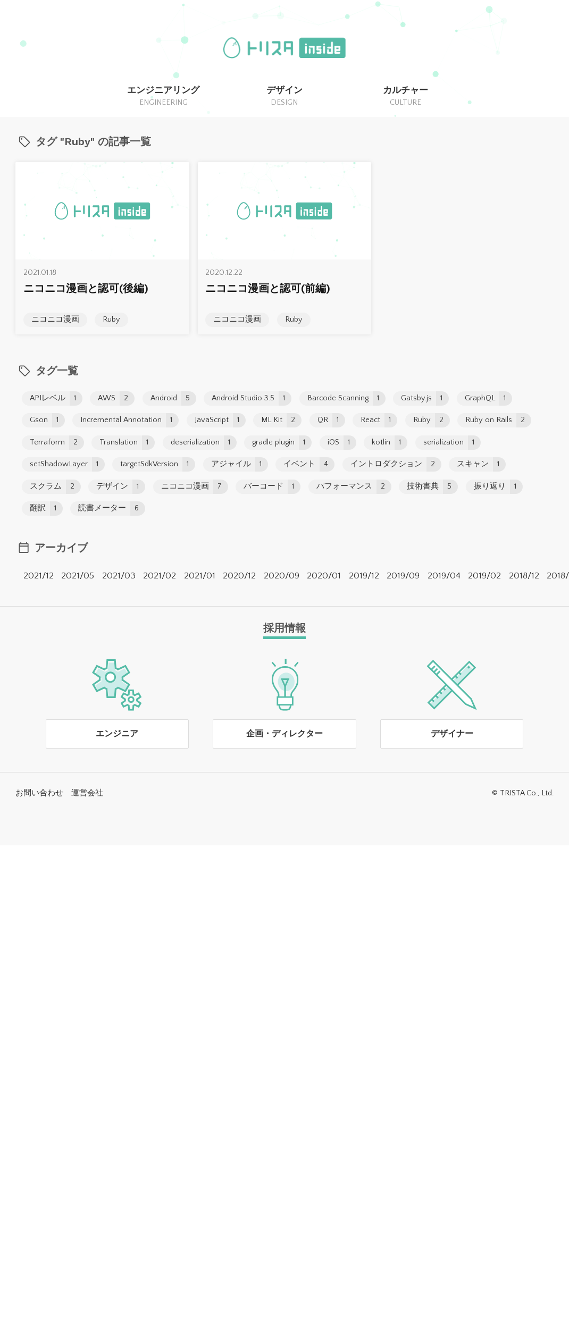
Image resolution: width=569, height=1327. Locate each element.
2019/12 (364, 575)
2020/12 (239, 575)
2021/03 (119, 575)
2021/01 (199, 575)
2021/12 (38, 575)
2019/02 (484, 575)
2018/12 (524, 575)
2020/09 (281, 575)
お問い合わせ (39, 793)
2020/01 (324, 575)
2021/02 (159, 575)
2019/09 (403, 575)
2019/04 (444, 575)
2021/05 (77, 575)
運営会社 (87, 793)
